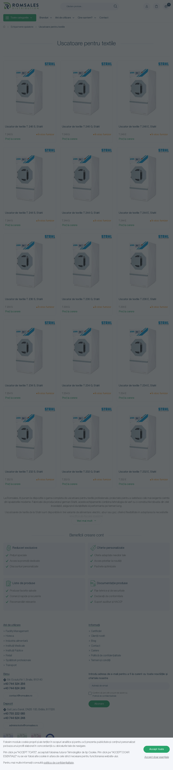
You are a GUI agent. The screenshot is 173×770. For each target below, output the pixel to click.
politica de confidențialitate (59, 763)
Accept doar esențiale (156, 757)
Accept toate (156, 749)
